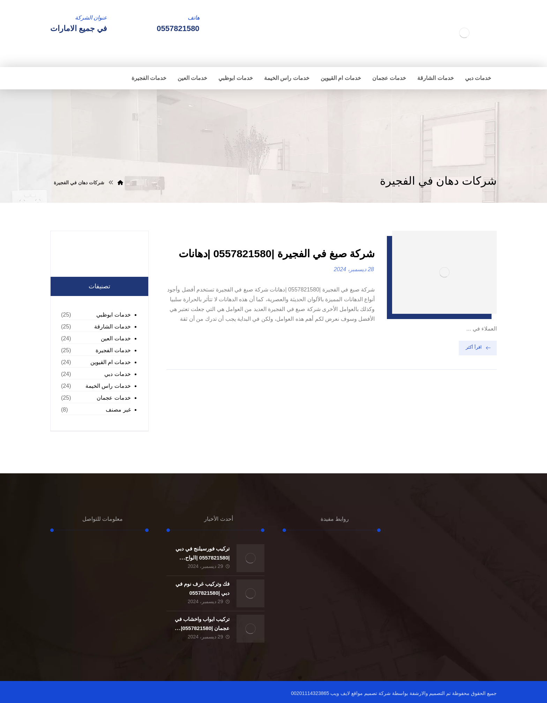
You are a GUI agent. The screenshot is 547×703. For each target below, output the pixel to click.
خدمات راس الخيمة (108, 386)
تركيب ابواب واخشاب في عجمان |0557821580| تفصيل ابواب (202, 627)
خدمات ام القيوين (110, 362)
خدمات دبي (117, 374)
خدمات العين (115, 338)
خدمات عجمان (113, 398)
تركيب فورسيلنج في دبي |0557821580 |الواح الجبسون (202, 557)
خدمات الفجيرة (113, 350)
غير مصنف (118, 410)
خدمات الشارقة (112, 327)
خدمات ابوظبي (113, 315)
